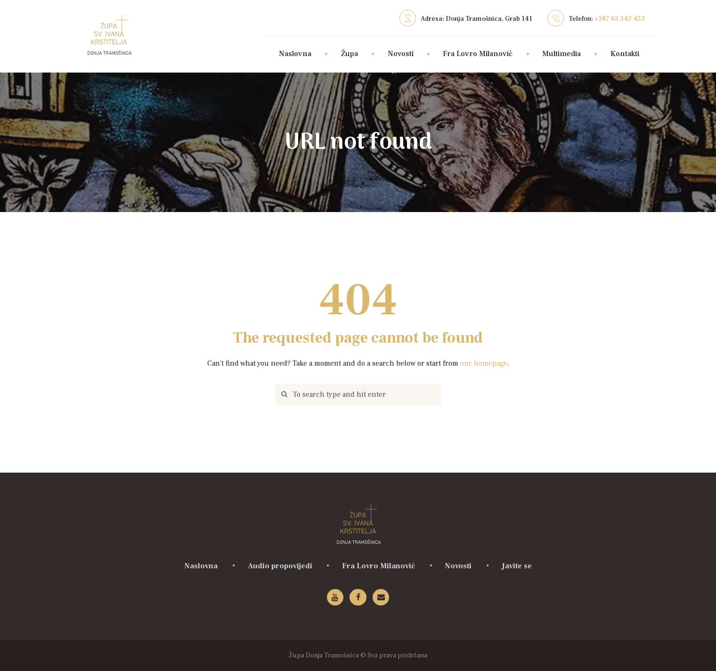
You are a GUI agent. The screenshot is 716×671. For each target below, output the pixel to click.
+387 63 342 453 (619, 19)
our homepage (483, 363)
